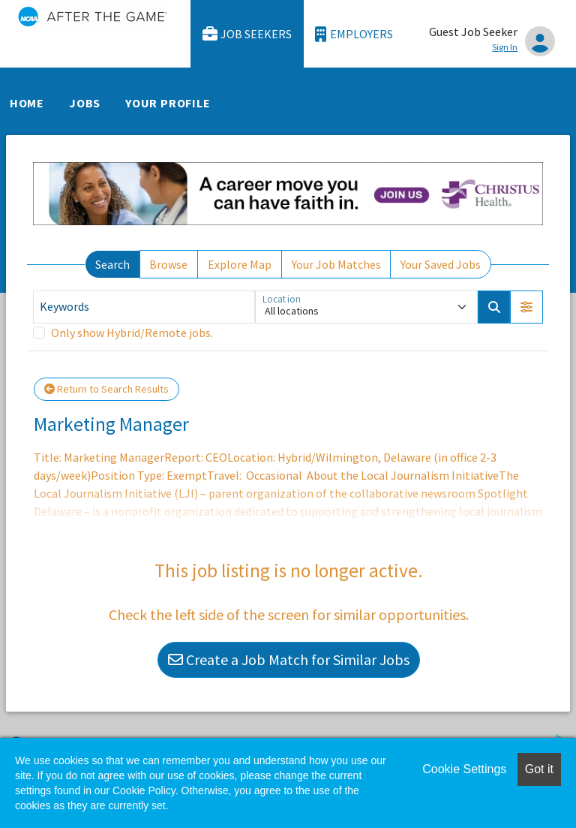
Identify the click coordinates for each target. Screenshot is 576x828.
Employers (354, 34)
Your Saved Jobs (440, 264)
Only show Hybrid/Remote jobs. (132, 332)
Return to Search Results (106, 389)
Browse (168, 264)
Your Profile (168, 102)
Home (27, 102)
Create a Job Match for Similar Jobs (289, 659)
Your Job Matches (336, 264)
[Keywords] (144, 307)
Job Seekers (247, 34)
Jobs (84, 102)
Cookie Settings (464, 769)
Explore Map (240, 264)
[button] (526, 307)
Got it (539, 769)
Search (112, 264)
